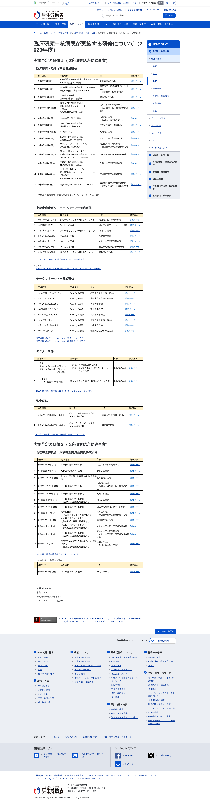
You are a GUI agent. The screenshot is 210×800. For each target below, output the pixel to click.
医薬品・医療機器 (161, 96)
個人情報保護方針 (75, 774)
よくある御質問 (134, 10)
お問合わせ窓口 (115, 10)
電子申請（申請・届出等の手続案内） (161, 678)
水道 (155, 111)
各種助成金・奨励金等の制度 (165, 163)
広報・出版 (43, 693)
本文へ (100, 10)
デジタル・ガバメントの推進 (161, 707)
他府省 (56, 736)
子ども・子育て (158, 118)
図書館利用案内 (90, 736)
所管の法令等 (155, 652)
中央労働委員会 (118, 688)
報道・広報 (43, 680)
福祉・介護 (156, 125)
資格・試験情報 (118, 692)
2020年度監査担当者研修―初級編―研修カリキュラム (60, 434)
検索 (171, 15)
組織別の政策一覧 (161, 155)
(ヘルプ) (134, 3)
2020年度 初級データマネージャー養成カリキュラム (60, 338)
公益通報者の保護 (156, 699)
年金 (153, 140)
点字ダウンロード (96, 3)
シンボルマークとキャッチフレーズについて (109, 774)
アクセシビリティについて (147, 774)
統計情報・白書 (119, 703)
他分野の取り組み (159, 148)
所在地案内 (116, 665)
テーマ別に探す (46, 652)
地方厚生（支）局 (119, 673)
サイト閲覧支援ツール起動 (118, 3)
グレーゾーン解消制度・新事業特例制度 (161, 693)
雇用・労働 (156, 133)
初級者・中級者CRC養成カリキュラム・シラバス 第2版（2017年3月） (68, 268)
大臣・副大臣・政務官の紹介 (124, 657)
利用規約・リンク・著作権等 (49, 774)
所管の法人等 (71, 736)
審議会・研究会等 (161, 172)
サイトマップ (153, 10)
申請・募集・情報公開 (160, 671)
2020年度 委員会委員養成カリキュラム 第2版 (57, 554)
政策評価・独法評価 (162, 195)
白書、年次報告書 (119, 712)
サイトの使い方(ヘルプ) (46, 777)
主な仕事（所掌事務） (121, 669)
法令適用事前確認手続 (158, 683)
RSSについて (69, 777)
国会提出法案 (154, 657)
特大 (173, 3)
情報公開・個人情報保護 (159, 703)
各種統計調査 (117, 708)
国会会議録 (158, 179)
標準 (160, 3)
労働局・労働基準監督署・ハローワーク (124, 678)
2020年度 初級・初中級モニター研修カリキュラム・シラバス (64, 391)
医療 (155, 81)
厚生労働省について (121, 652)
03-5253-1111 (84, 790)
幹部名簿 (115, 661)
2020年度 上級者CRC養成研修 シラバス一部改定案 (61, 259)
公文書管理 (153, 711)
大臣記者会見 (44, 684)
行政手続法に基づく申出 (159, 715)
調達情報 (152, 688)
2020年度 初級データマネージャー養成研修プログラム (61, 341)
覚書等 (151, 665)
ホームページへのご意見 (91, 777)
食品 (155, 73)
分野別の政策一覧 (161, 51)
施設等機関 (116, 684)
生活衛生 (157, 103)
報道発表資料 (44, 689)
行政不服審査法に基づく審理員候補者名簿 (161, 720)
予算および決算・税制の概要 (165, 187)
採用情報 (115, 696)
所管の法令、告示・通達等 (160, 661)
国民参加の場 (170, 10)
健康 (155, 66)
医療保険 (157, 88)
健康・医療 (156, 59)
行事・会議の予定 (46, 697)
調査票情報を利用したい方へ (124, 716)
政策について (160, 44)
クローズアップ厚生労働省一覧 (117, 736)
